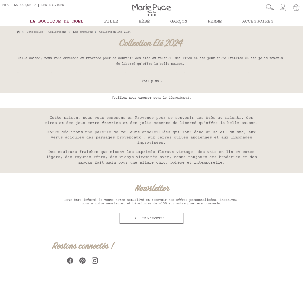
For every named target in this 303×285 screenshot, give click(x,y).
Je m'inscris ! (154, 219)
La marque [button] (22, 5)
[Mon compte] (283, 7)
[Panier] (296, 7)
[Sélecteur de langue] (6, 5)
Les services (52, 5)
